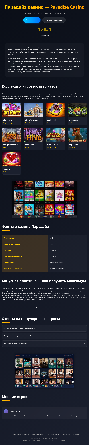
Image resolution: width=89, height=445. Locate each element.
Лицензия (76, 434)
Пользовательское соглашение (19, 434)
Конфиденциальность (37, 434)
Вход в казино (31, 20)
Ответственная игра (53, 434)
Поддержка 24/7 (66, 434)
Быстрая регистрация (54, 20)
